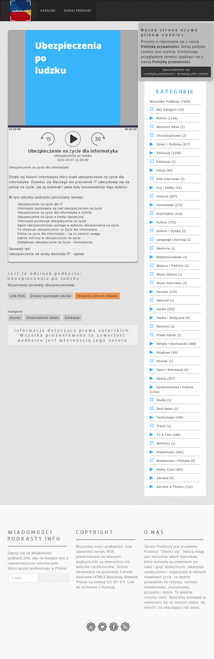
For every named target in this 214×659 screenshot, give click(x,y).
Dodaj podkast (78, 10)
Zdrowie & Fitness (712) (175, 486)
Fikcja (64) (165, 170)
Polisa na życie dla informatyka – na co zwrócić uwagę (59, 233)
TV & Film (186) (168, 434)
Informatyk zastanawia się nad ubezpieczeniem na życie (60, 208)
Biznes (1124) (167, 118)
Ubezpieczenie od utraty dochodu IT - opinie (46, 254)
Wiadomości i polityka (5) (176, 460)
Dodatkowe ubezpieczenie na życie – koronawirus (55, 242)
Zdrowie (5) (165, 478)
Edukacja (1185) (169, 153)
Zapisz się (53, 578)
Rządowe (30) (167, 352)
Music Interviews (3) (172, 283)
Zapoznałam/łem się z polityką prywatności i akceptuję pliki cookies (176, 71)
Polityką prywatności (160, 46)
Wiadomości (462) (170, 452)
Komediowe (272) (170, 205)
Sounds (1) (165, 361)
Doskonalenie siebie (42, 317)
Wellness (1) (166, 443)
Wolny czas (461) (170, 469)
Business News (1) (171, 127)
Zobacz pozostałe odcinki (51, 296)
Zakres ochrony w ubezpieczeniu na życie (49, 238)
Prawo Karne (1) (169, 335)
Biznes (15, 317)
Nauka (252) (166, 309)
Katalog (48, 10)
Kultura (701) (166, 222)
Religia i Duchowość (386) (176, 343)
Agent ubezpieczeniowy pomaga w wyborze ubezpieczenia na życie (68, 225)
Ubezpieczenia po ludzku (43, 278)
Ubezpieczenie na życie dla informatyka (39, 167)
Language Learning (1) (174, 239)
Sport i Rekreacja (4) (172, 369)
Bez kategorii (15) (170, 109)
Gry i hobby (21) (169, 187)
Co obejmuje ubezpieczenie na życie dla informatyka (57, 229)
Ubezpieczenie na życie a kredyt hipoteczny (51, 217)
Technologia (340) (170, 417)
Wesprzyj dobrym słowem (97, 296)
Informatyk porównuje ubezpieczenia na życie (52, 221)
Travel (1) (164, 426)
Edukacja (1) (166, 161)
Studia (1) (164, 400)
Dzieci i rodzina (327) (173, 144)
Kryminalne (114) (170, 213)
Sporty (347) (166, 378)
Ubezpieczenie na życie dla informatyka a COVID (55, 212)
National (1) (165, 300)
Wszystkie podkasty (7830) (170, 101)
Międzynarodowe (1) (172, 257)
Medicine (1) (166, 248)
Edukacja (72, 317)
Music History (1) (169, 274)
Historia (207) (167, 196)
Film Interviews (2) (171, 179)
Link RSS (17, 296)
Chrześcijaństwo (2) (172, 135)
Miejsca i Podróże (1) (173, 265)
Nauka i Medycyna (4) (173, 317)
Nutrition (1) (166, 326)
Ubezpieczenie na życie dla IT (40, 204)
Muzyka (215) (167, 291)
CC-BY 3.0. (116, 582)
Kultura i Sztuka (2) (171, 231)
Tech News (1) (167, 408)
